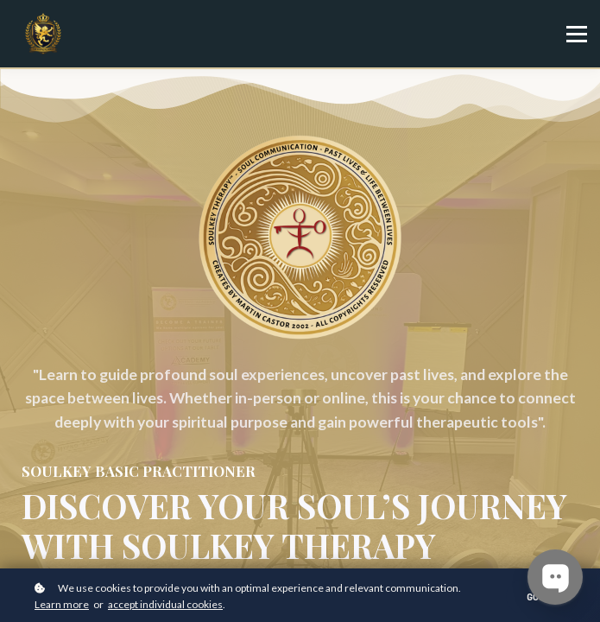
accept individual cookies (165, 604)
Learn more (62, 604)
